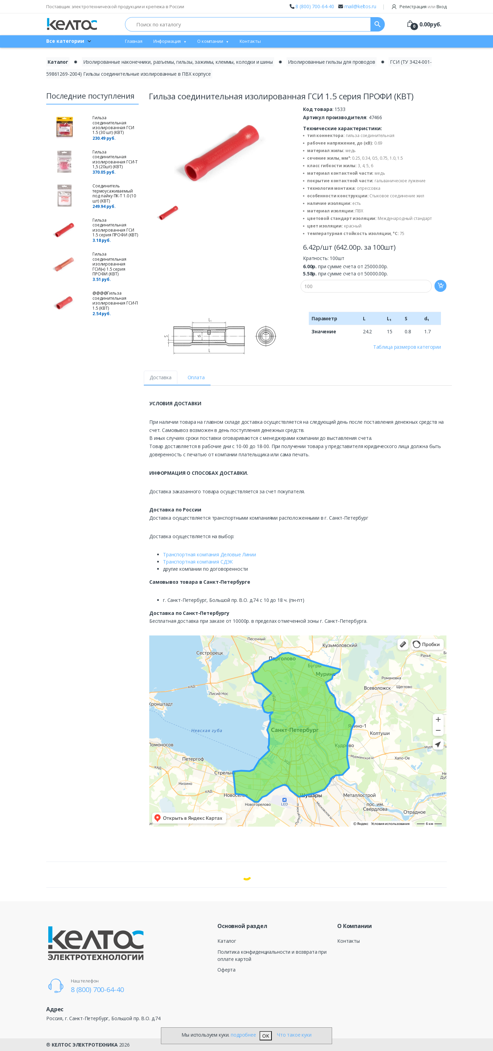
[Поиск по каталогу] (248, 24)
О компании (210, 41)
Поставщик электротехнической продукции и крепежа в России (115, 6)
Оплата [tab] (196, 377)
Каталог (226, 941)
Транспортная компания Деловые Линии (209, 554)
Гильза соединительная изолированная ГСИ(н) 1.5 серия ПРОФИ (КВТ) (109, 264)
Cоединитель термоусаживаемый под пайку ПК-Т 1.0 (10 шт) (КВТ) (114, 193)
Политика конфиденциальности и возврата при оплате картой (272, 955)
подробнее (243, 1034)
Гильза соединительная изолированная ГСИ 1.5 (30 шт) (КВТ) (113, 125)
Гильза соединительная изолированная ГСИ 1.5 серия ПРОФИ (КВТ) (115, 227)
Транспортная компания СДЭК (198, 561)
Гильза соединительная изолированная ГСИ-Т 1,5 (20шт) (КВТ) (115, 159)
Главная (133, 41)
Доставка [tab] (161, 377)
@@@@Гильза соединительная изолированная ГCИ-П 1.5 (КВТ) (115, 300)
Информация (167, 41)
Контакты (250, 41)
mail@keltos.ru (360, 6)
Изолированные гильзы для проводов (331, 62)
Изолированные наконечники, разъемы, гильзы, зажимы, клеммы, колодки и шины (178, 62)
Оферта (226, 969)
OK (265, 1036)
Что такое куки (294, 1034)
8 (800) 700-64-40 (314, 6)
